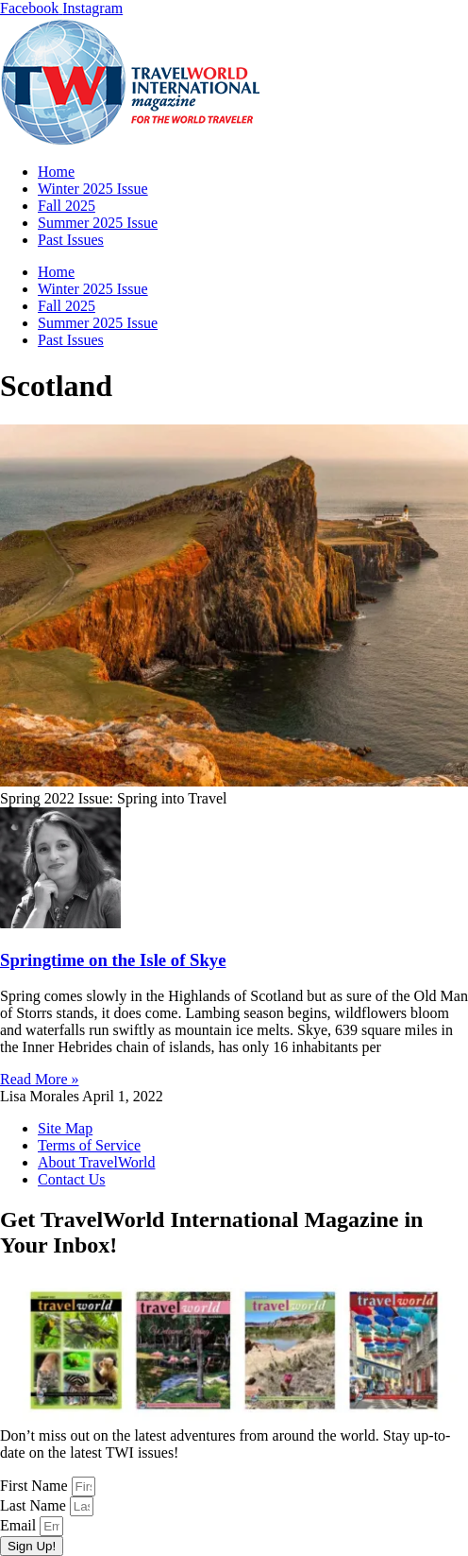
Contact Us (72, 1179)
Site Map (65, 1128)
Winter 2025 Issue (93, 189)
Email (20, 1525)
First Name (36, 1486)
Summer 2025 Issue (98, 223)
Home (56, 172)
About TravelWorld (97, 1162)
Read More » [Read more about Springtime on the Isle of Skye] (39, 1079)
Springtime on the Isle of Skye (113, 960)
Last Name (35, 1505)
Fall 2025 (66, 206)
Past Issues (71, 240)
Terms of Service (89, 1145)
